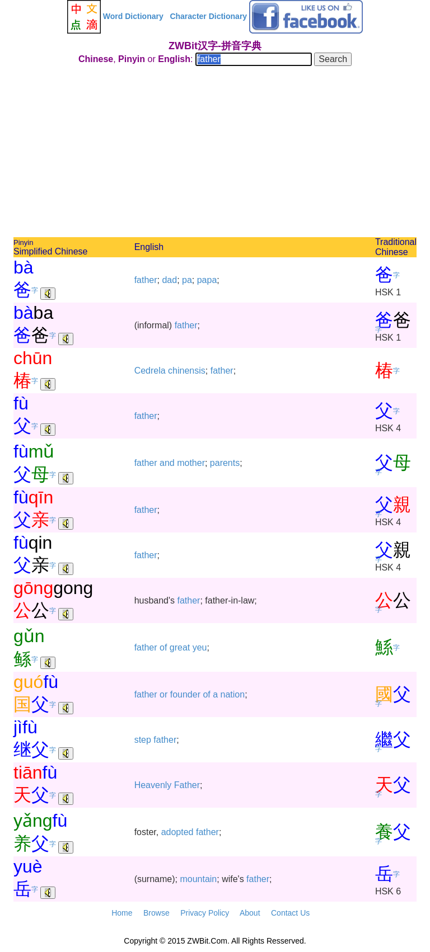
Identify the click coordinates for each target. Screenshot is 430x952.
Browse (156, 912)
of (163, 647)
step (142, 739)
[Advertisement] (215, 153)
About (250, 912)
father (145, 280)
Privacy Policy (204, 912)
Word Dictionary (133, 16)
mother (191, 463)
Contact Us (290, 912)
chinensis (186, 370)
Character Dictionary (208, 16)
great (180, 647)
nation (233, 694)
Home (121, 912)
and (167, 463)
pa (187, 280)
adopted (177, 832)
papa (207, 280)
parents (225, 463)
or (163, 694)
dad (169, 280)
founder (185, 694)
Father (187, 785)
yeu (200, 647)
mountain (198, 879)
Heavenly (153, 785)
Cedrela (150, 370)
